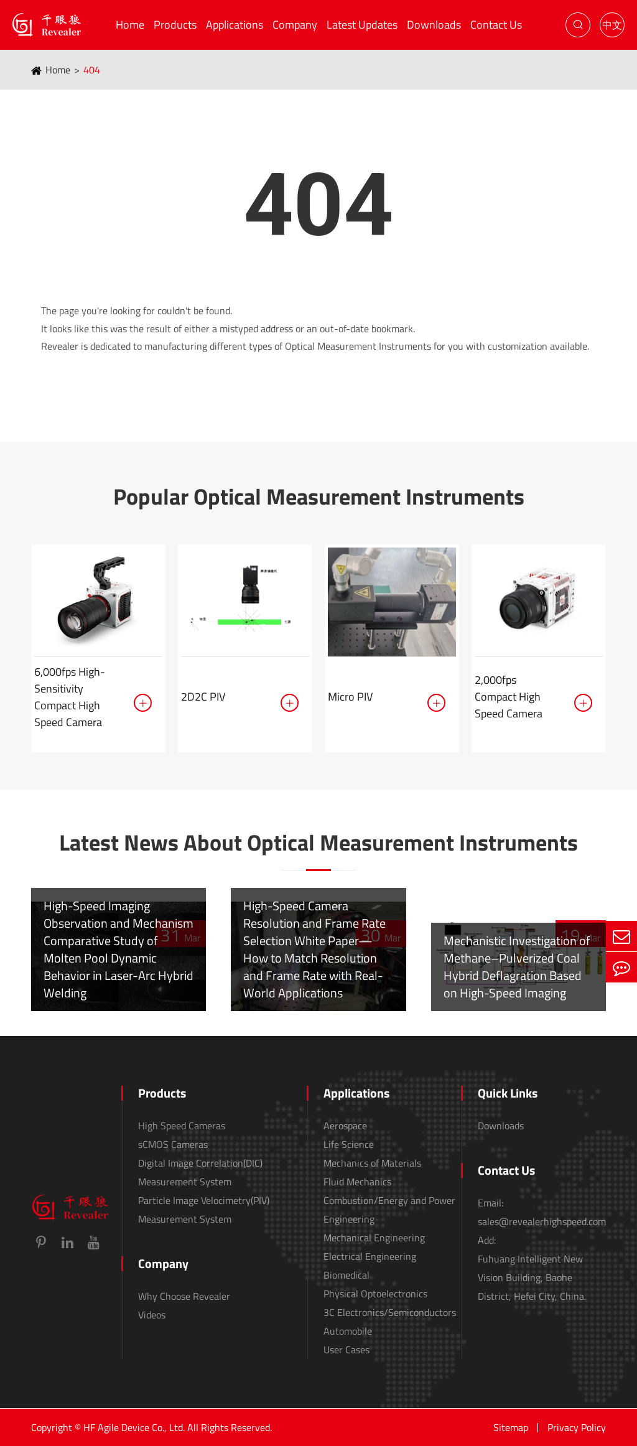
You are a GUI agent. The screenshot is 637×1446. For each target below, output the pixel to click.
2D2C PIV (203, 696)
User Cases (346, 1349)
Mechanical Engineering (374, 1237)
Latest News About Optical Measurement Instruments (318, 842)
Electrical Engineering (369, 1256)
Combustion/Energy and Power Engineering (389, 1209)
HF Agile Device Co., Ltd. (134, 1427)
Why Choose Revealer (184, 1296)
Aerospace (345, 1125)
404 (91, 69)
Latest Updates (362, 24)
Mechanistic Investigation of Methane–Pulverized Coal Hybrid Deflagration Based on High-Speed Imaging (517, 966)
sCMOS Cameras (173, 1144)
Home (130, 24)
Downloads (434, 24)
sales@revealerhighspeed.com (542, 1221)
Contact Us (496, 24)
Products (175, 24)
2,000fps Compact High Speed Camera (508, 696)
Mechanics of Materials (372, 1162)
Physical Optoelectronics (375, 1293)
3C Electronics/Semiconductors (389, 1312)
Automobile (347, 1330)
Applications (234, 24)
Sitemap (510, 1427)
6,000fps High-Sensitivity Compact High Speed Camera (69, 696)
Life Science (348, 1144)
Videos (151, 1314)
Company (294, 24)
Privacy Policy (576, 1427)
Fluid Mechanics (357, 1181)
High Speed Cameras (181, 1125)
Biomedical (346, 1274)
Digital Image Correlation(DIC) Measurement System (200, 1172)
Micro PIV (350, 696)
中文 (612, 24)
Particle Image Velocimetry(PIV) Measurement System (203, 1209)
